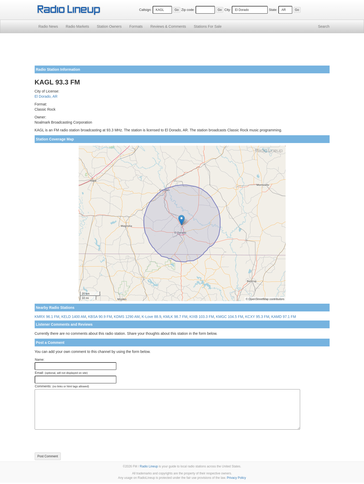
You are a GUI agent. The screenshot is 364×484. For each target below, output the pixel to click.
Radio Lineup (149, 466)
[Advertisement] (182, 51)
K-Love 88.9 (151, 317)
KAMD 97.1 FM (283, 317)
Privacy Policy (236, 478)
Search (323, 26)
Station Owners (109, 26)
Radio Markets (77, 26)
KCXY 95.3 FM (257, 317)
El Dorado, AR (46, 96)
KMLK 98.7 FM (175, 317)
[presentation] (74, 441)
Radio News (48, 26)
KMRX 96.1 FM (47, 317)
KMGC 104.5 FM (229, 317)
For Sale (207, 26)
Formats (136, 26)
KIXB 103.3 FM (201, 317)
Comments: (62, 386)
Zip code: (188, 10)
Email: (61, 373)
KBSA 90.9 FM (100, 317)
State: (273, 10)
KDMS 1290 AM (127, 317)
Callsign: (145, 10)
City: (227, 10)
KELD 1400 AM (73, 317)
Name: (39, 359)
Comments (168, 26)
